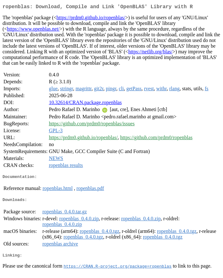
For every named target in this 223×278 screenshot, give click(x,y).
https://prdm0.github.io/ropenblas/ (91, 18)
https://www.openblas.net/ (33, 30)
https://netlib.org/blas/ (150, 53)
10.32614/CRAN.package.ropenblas (85, 103)
